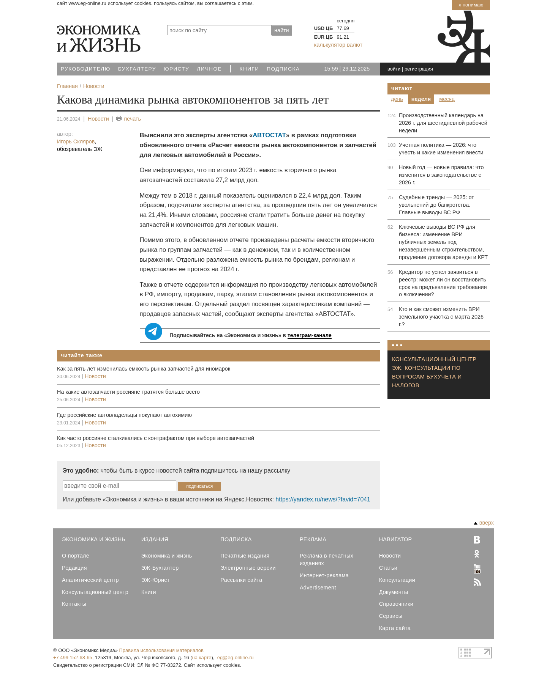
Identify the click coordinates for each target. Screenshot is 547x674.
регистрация (419, 69)
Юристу (176, 69)
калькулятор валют (338, 45)
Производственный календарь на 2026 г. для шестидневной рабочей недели (443, 123)
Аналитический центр (90, 580)
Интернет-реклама (324, 575)
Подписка (283, 69)
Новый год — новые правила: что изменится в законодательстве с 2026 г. (441, 174)
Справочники (396, 604)
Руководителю (86, 69)
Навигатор (395, 539)
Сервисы (391, 616)
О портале (75, 556)
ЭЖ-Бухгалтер (160, 568)
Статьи (388, 568)
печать (128, 119)
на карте (202, 657)
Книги (249, 69)
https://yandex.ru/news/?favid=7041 (322, 499)
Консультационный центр (95, 592)
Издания (155, 539)
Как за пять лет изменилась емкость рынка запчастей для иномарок (143, 369)
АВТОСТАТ (269, 135)
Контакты (74, 604)
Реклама (313, 539)
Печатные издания (244, 556)
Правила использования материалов (161, 650)
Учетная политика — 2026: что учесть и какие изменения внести (441, 149)
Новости (98, 119)
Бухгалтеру (137, 69)
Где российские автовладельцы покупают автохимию (124, 415)
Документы (393, 592)
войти (393, 69)
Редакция (74, 568)
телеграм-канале (310, 335)
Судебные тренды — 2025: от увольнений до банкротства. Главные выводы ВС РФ (436, 204)
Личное (209, 69)
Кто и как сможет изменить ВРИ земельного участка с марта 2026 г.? (441, 316)
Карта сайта (395, 628)
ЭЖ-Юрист (155, 580)
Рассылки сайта (241, 580)
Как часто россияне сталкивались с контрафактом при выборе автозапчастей (155, 438)
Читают (402, 88)
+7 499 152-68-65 (72, 657)
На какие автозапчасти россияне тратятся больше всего (128, 392)
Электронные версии (248, 568)
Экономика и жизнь (166, 556)
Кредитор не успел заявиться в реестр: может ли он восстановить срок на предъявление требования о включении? (443, 283)
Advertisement (318, 587)
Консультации (397, 580)
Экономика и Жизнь (93, 539)
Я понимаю (470, 5)
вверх (484, 523)
